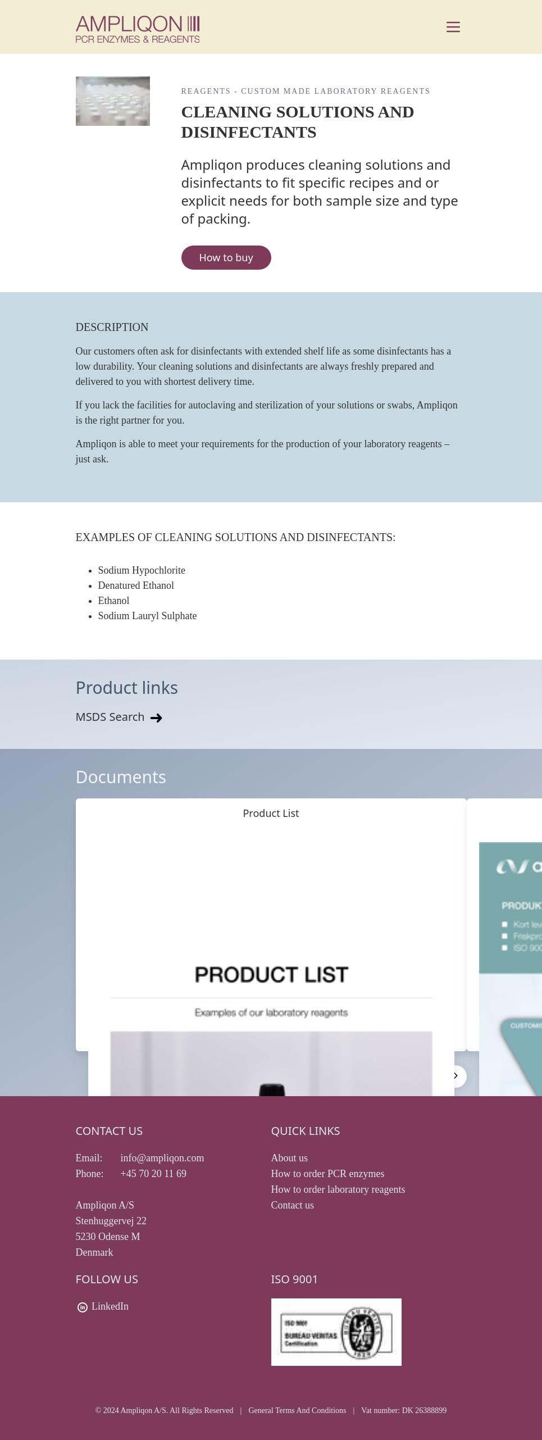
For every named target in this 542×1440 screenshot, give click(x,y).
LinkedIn (110, 1306)
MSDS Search (120, 716)
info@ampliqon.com (162, 1158)
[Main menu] (453, 26)
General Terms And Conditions (297, 1410)
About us (289, 1158)
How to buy (226, 257)
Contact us (293, 1205)
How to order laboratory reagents (338, 1189)
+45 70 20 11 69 (153, 1173)
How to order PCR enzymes (328, 1173)
